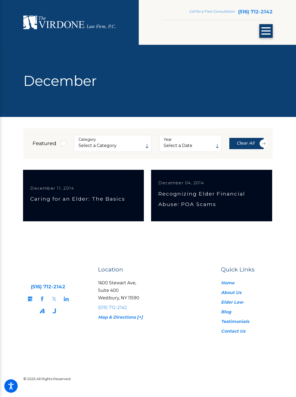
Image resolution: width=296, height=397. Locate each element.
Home (227, 286)
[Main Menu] (266, 31)
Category (87, 139)
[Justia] (53, 314)
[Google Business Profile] (29, 302)
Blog (226, 315)
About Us (231, 296)
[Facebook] (41, 302)
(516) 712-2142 (255, 12)
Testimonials (235, 325)
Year (168, 139)
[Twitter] (53, 302)
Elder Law (232, 305)
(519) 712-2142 (112, 311)
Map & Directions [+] (120, 320)
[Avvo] (41, 314)
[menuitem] (243, 286)
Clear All (250, 143)
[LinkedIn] (65, 302)
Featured (44, 143)
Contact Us (233, 334)
